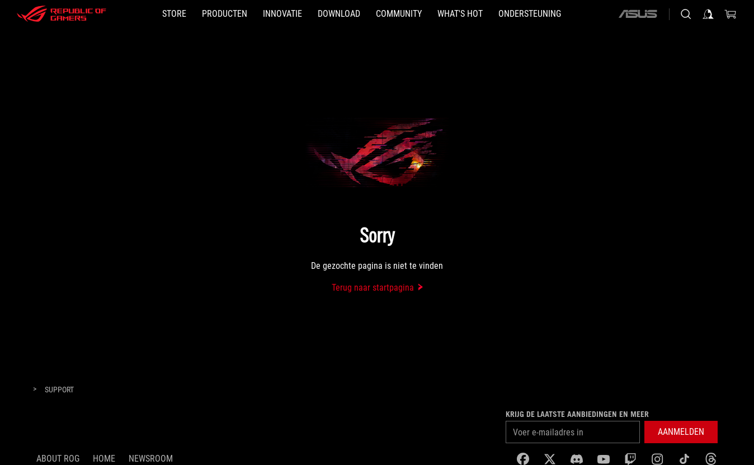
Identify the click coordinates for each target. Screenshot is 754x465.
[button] (681, 432)
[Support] (59, 390)
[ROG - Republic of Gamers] (61, 14)
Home (104, 458)
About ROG (57, 458)
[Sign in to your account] (708, 14)
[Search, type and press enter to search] (685, 14)
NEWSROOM (151, 458)
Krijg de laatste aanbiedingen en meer (577, 414)
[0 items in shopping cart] (730, 14)
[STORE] (174, 14)
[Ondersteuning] (529, 14)
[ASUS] (637, 14)
